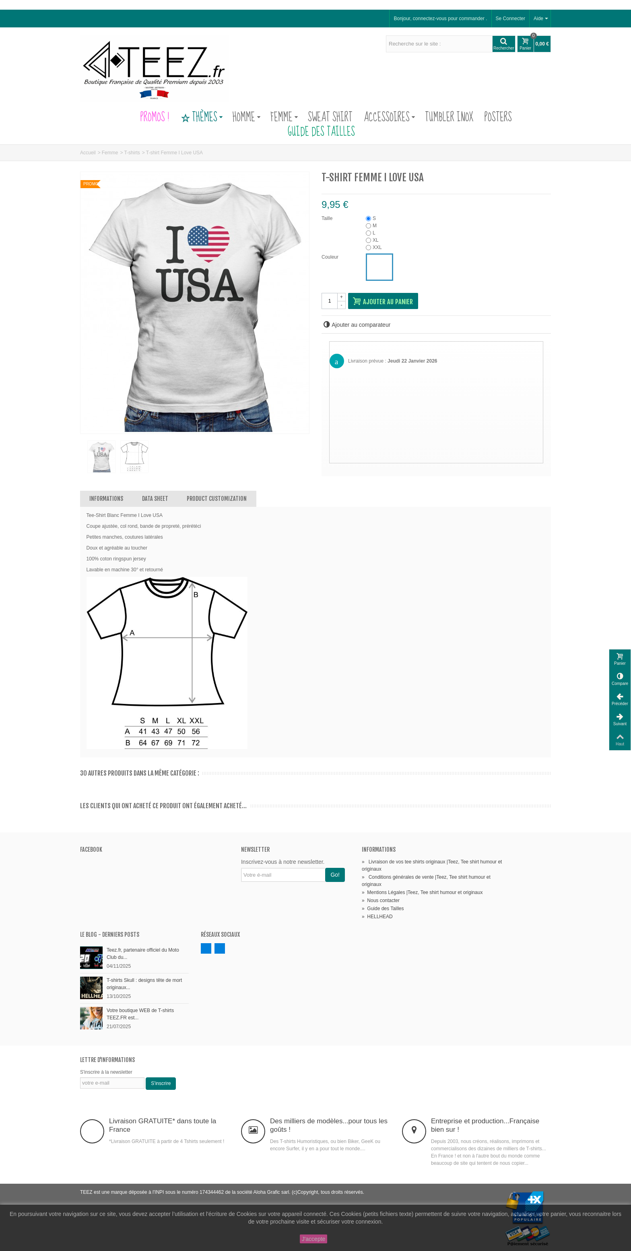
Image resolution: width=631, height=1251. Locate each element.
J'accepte (314, 1239)
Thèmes (201, 117)
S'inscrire (161, 1083)
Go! (335, 874)
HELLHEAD (377, 916)
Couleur (331, 257)
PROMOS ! (154, 117)
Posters (498, 117)
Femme (284, 117)
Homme (247, 117)
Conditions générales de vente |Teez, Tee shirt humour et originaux (426, 880)
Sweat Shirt (330, 117)
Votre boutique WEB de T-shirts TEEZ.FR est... (140, 1014)
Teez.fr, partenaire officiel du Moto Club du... (143, 953)
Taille (328, 218)
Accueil (88, 153)
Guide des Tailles (315, 132)
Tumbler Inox (449, 117)
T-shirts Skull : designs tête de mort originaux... (144, 983)
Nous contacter (381, 900)
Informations (106, 498)
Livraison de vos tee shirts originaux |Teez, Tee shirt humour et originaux (432, 865)
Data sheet (155, 498)
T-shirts (132, 153)
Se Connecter (510, 18)
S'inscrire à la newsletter (106, 1072)
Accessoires (389, 117)
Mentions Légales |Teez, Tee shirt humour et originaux (422, 892)
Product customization (217, 498)
